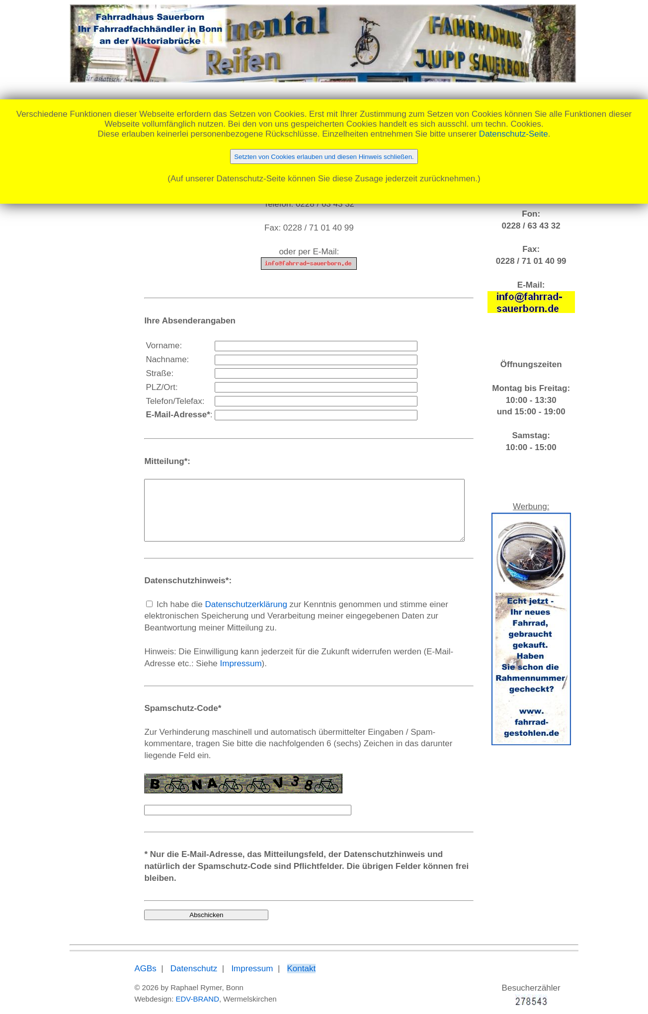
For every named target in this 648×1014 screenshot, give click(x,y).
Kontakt (276, 957)
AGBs (121, 957)
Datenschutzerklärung (221, 616)
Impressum (164, 675)
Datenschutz (169, 957)
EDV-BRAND (173, 987)
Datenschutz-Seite (513, 134)
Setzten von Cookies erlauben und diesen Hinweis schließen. (324, 156)
